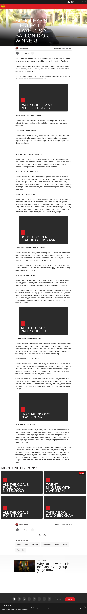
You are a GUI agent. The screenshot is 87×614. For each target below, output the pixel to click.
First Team (35, 544)
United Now (20, 550)
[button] (8, 6)
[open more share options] (32, 53)
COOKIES (6, 605)
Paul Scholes (47, 544)
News (19, 544)
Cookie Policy (24, 609)
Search (65, 544)
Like (26, 544)
